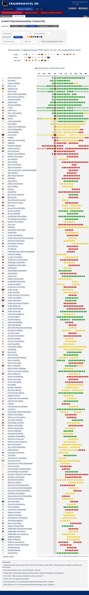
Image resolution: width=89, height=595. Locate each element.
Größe (54, 26)
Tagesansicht (6, 16)
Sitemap (84, 8)
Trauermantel (8, 9)
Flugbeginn (44, 26)
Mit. (39, 75)
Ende (41, 75)
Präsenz (32, 26)
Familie (15, 26)
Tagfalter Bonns (31, 13)
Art (24, 26)
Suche (73, 8)
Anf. (37, 75)
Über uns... (40, 9)
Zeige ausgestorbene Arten (52, 41)
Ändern (18, 37)
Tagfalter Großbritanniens (51, 13)
